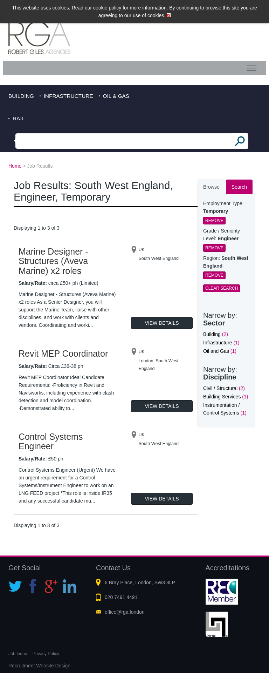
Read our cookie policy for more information (119, 8)
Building (21, 96)
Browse (211, 187)
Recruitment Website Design (39, 665)
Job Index (17, 653)
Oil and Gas (219, 351)
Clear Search (221, 288)
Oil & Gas (116, 96)
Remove (214, 220)
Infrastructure (68, 96)
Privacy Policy (46, 653)
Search (239, 187)
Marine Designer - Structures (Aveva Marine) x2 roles (53, 261)
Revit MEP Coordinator (63, 353)
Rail (19, 118)
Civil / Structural (224, 388)
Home (14, 166)
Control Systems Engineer (51, 441)
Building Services (225, 396)
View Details (162, 323)
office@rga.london (125, 612)
